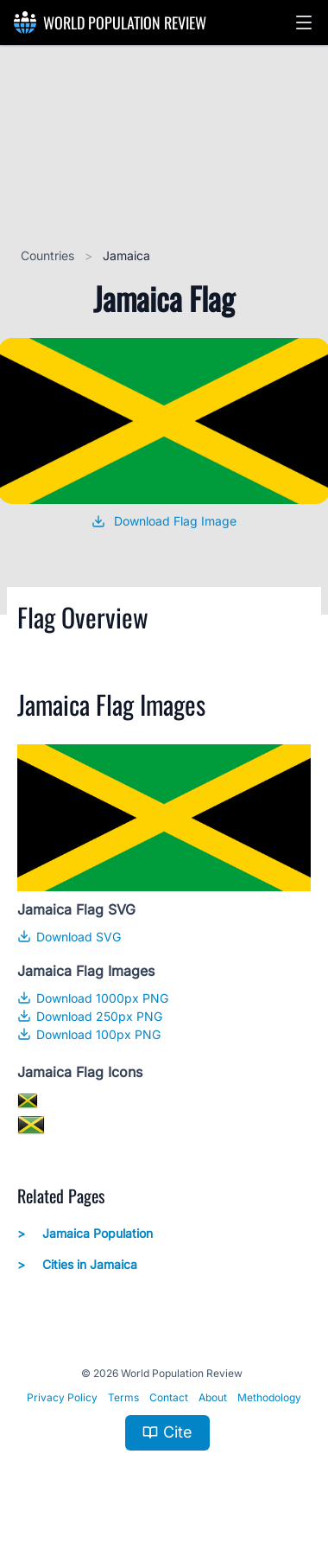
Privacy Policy (62, 1397)
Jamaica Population (85, 1233)
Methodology (269, 1397)
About (213, 1397)
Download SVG (69, 936)
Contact (168, 1397)
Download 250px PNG (89, 1016)
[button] (304, 22)
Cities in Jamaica (77, 1264)
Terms (123, 1397)
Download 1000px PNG (92, 998)
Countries (49, 255)
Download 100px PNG (89, 1034)
